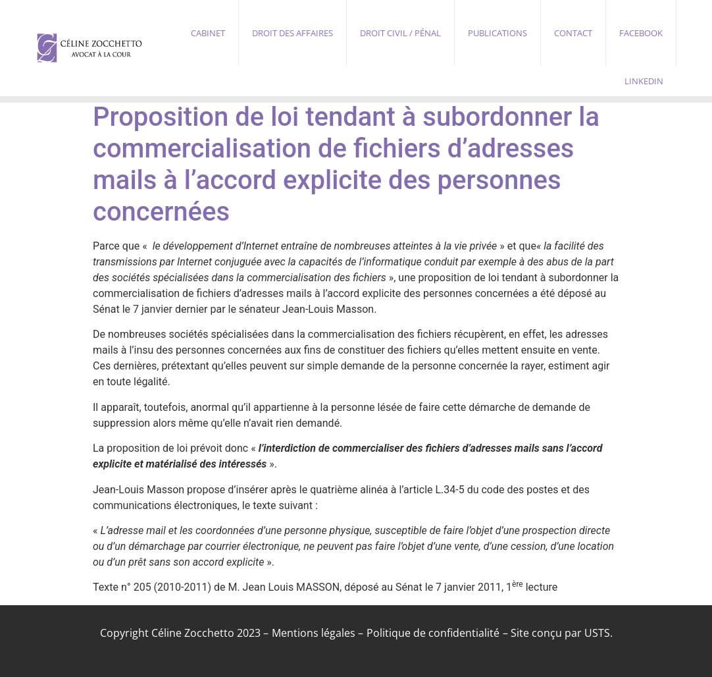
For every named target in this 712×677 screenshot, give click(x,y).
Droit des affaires (292, 33)
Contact (573, 33)
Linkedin (643, 81)
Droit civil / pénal (400, 33)
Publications (497, 33)
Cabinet (208, 33)
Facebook (641, 33)
